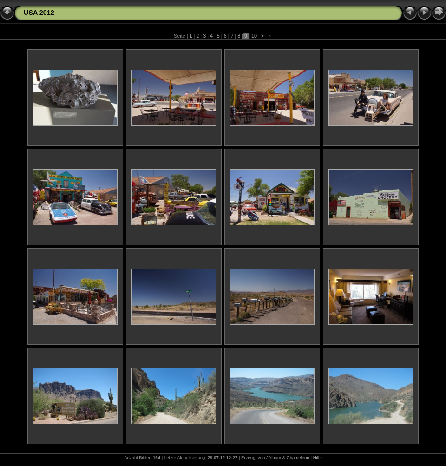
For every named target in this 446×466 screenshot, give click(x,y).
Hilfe (317, 457)
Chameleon (298, 457)
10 (254, 36)
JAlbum (273, 457)
